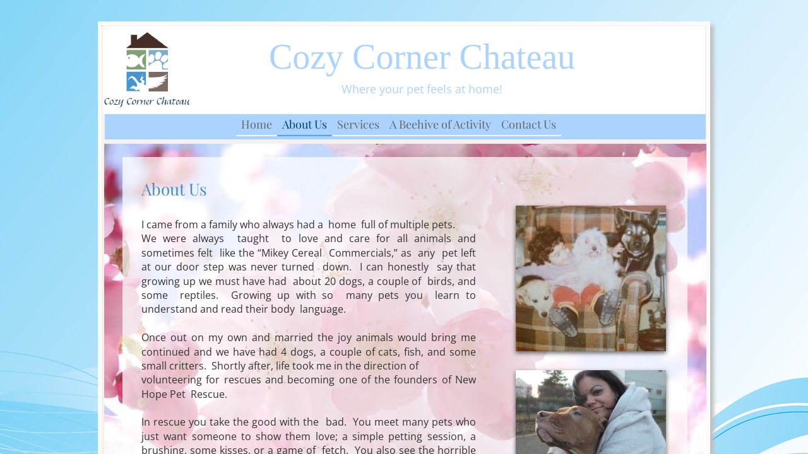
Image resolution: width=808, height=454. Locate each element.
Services (358, 124)
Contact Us (528, 124)
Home (256, 124)
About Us (304, 124)
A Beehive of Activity (440, 124)
